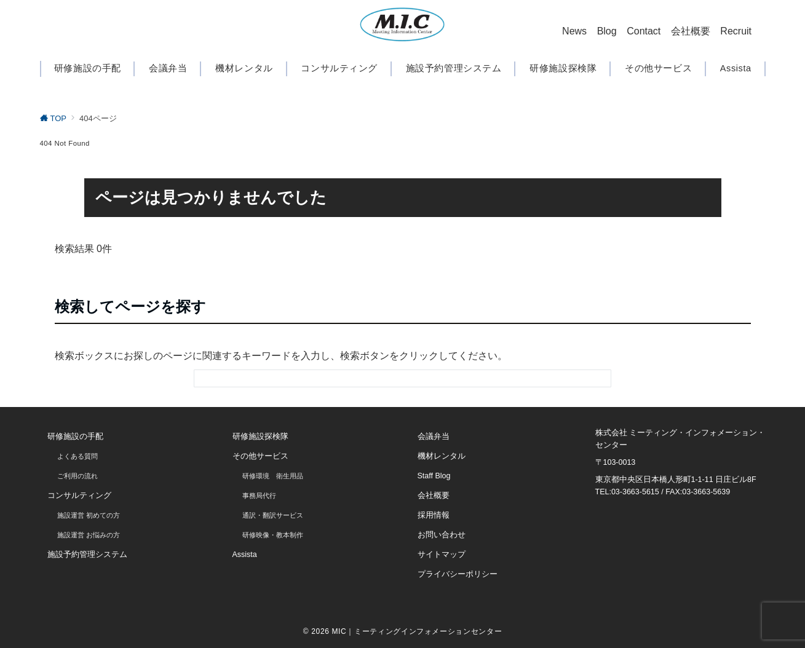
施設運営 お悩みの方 (88, 535)
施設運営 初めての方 (88, 515)
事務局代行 (259, 495)
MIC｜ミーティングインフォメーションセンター (416, 631)
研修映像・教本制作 (272, 535)
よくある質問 (77, 456)
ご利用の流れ (77, 476)
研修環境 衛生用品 (272, 476)
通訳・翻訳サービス (272, 515)
